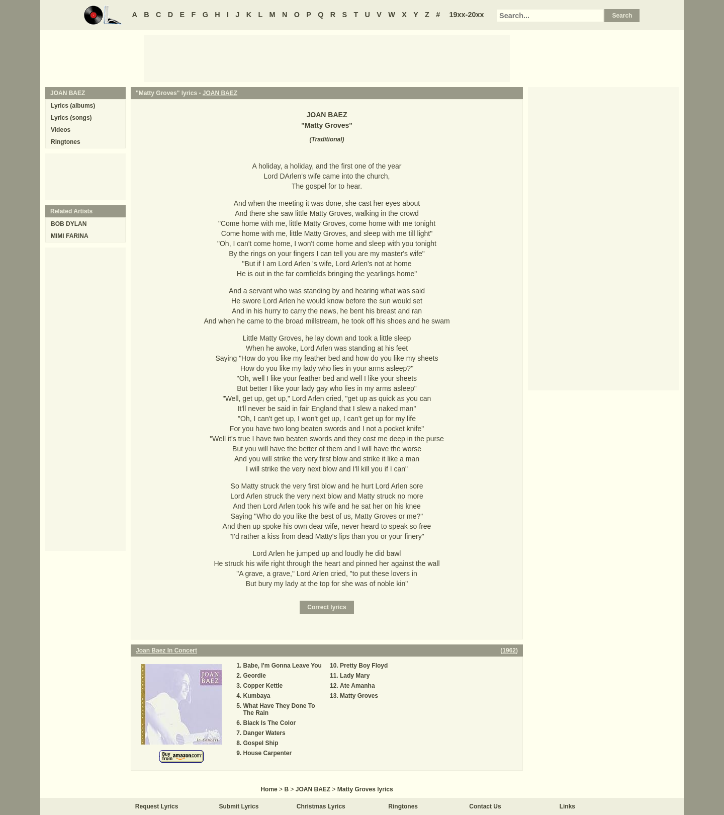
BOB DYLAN (68, 223)
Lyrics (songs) (71, 117)
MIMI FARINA (69, 235)
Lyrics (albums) (73, 105)
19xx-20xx (466, 15)
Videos (60, 129)
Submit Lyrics (239, 806)
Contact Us (485, 806)
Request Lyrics (156, 806)
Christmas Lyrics (321, 806)
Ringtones (65, 141)
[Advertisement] (327, 57)
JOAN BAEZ (220, 93)
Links (567, 806)
